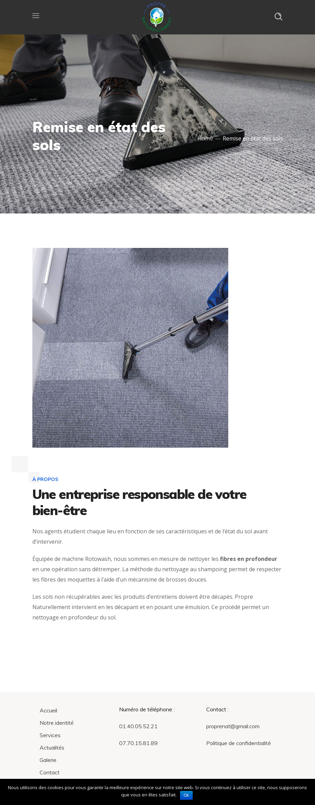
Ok (186, 795)
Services (50, 735)
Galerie (48, 759)
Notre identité (57, 722)
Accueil (48, 710)
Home (205, 138)
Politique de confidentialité (238, 743)
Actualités (52, 747)
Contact (50, 772)
